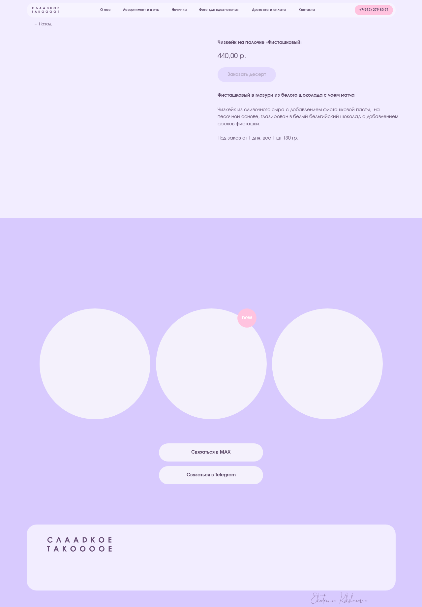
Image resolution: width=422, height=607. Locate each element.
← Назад (42, 24)
